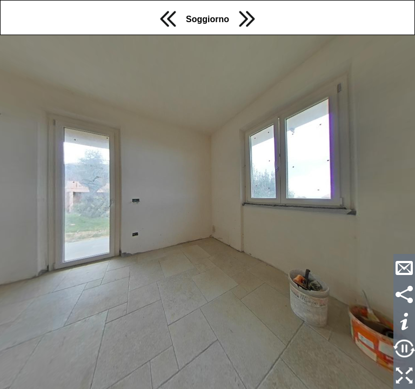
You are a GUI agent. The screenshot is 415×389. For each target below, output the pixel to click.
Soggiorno (207, 19)
